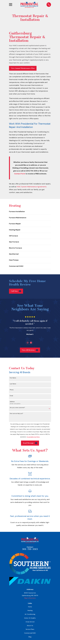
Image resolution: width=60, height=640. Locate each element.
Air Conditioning (30, 614)
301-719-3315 (30, 549)
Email (11, 395)
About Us (30, 625)
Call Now (16, 291)
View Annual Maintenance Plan (23, 68)
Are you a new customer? (17, 407)
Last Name (13, 384)
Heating (30, 610)
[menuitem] (30, 212)
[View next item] (31, 343)
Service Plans (30, 629)
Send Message (30, 443)
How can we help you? (16, 413)
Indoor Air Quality (30, 618)
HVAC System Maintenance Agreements (31, 187)
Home (30, 607)
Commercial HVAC (30, 633)
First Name (13, 378)
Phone (11, 390)
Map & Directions (30, 598)
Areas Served (30, 622)
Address (12, 401)
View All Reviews (30, 350)
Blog (30, 637)
